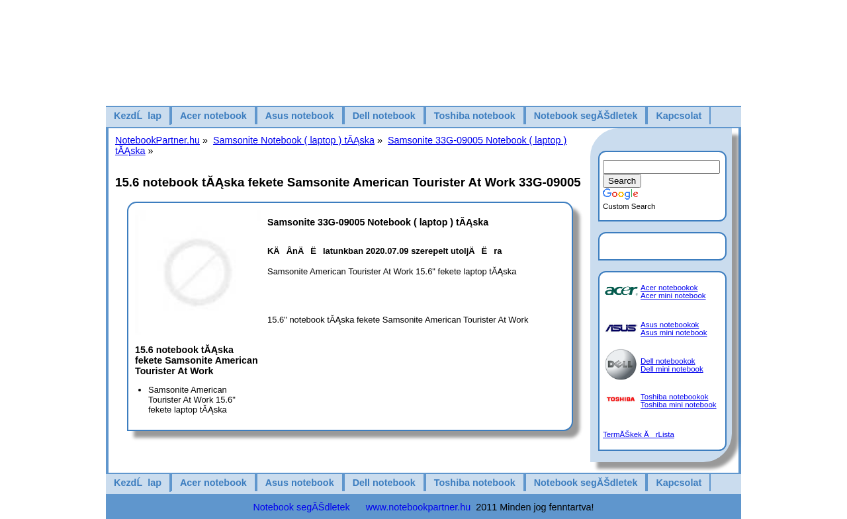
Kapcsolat (678, 115)
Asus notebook (299, 115)
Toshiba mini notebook (679, 405)
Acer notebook (213, 115)
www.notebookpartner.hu (418, 507)
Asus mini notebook (674, 333)
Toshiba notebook (474, 115)
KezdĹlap (137, 115)
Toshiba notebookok (674, 397)
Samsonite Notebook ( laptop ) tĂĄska (294, 140)
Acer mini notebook (673, 295)
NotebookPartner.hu (157, 140)
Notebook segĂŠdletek (586, 115)
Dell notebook (384, 115)
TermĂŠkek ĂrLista (638, 434)
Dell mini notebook (672, 369)
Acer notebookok (669, 288)
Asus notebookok (670, 325)
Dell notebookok (668, 361)
